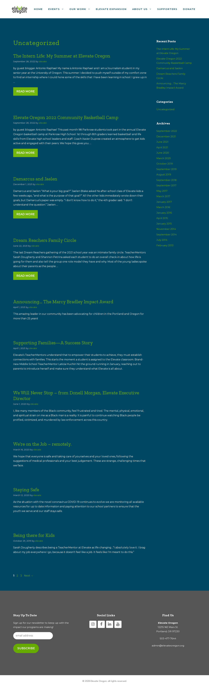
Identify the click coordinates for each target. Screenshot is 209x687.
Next (28, 575)
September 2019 (166, 169)
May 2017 (161, 190)
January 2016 (164, 212)
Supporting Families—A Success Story (53, 343)
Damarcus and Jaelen (35, 179)
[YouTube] (117, 624)
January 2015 (164, 223)
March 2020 (163, 158)
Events (57, 9)
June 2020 (162, 152)
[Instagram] (92, 624)
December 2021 (166, 136)
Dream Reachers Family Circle (44, 240)
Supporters (167, 9)
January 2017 (164, 201)
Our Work (81, 9)
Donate (189, 9)
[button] (63, 9)
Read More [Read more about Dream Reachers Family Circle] (25, 276)
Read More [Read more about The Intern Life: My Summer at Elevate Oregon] (25, 91)
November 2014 (166, 228)
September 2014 (166, 234)
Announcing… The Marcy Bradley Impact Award (63, 302)
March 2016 (163, 207)
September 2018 (166, 180)
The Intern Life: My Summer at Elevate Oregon (61, 56)
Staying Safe (26, 490)
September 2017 (166, 185)
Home (38, 9)
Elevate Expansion (111, 9)
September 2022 (166, 130)
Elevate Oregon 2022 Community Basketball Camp (65, 117)
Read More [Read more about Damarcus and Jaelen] (25, 214)
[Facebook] (101, 624)
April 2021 (162, 147)
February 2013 (164, 245)
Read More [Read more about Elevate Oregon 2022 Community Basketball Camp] (25, 153)
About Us (143, 9)
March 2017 (163, 196)
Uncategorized (165, 109)
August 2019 (163, 174)
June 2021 (162, 141)
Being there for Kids (34, 535)
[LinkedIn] (109, 624)
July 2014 (161, 239)
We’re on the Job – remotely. (42, 444)
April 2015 (162, 218)
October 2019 (164, 163)
